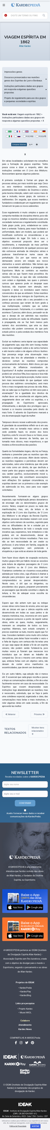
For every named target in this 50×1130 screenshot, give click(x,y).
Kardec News (25, 1029)
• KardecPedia (25, 988)
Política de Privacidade (17, 1126)
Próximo (39, 714)
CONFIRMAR (25, 803)
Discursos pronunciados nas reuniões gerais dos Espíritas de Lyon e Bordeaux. (23, 79)
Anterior (10, 714)
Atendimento (25, 1025)
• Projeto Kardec (25, 1009)
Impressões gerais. (13, 72)
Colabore (25, 1020)
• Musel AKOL (25, 1012)
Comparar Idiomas (19, 144)
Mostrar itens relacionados (38, 730)
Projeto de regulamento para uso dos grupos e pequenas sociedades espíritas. (25, 100)
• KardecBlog (25, 995)
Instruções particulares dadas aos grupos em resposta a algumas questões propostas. (23, 89)
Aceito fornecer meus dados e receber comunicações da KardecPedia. (26, 815)
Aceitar (35, 1126)
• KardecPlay (25, 991)
